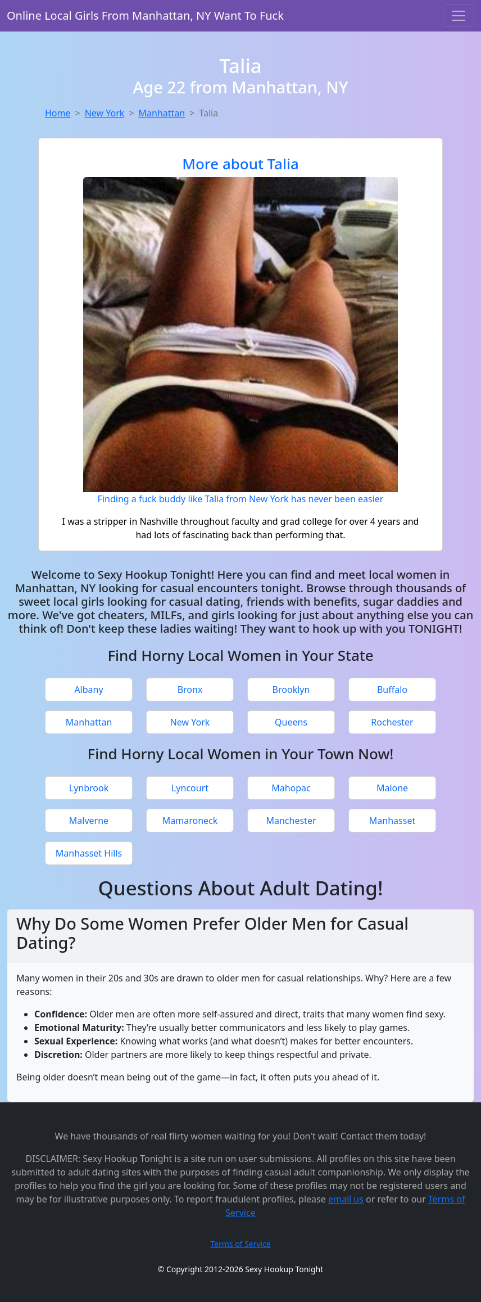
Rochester (392, 722)
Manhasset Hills (89, 853)
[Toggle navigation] (458, 15)
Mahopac (291, 788)
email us (346, 1199)
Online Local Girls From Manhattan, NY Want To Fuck (145, 15)
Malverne (88, 820)
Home (58, 113)
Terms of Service (240, 1243)
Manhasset (392, 820)
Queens (291, 722)
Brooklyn (291, 689)
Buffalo (392, 689)
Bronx (190, 689)
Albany (88, 689)
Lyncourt (189, 788)
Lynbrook (88, 788)
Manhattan (162, 113)
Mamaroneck (190, 820)
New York (105, 113)
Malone (392, 788)
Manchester (291, 820)
